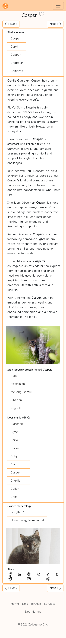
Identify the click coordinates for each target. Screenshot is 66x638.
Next (55, 24)
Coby (14, 456)
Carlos (15, 448)
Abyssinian (18, 384)
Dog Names (33, 612)
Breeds (36, 604)
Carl (13, 464)
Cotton (15, 489)
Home (15, 604)
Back (11, 24)
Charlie (15, 480)
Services (49, 604)
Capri (14, 46)
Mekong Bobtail (21, 392)
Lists (25, 604)
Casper (15, 472)
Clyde (14, 432)
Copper (16, 55)
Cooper (16, 38)
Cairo (14, 440)
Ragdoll (16, 408)
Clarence (17, 424)
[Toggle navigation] (58, 6)
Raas (14, 376)
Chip (14, 497)
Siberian (16, 400)
